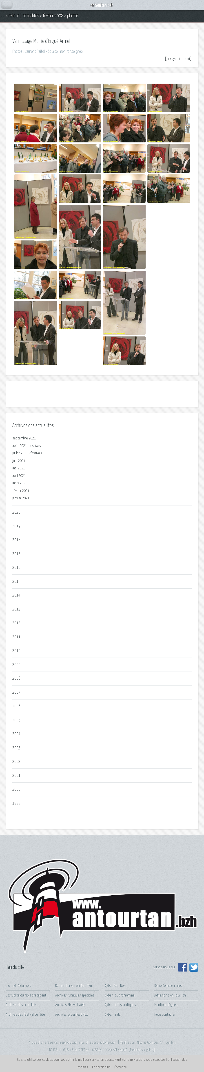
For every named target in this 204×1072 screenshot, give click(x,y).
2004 (16, 734)
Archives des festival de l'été (25, 1015)
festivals (35, 446)
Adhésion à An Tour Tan (170, 995)
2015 (16, 581)
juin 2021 (18, 461)
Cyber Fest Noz (115, 986)
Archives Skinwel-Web (70, 1005)
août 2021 (19, 446)
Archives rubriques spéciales (74, 995)
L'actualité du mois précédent (26, 995)
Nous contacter (164, 1015)
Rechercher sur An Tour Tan (73, 986)
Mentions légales (165, 1005)
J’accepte (120, 1067)
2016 (16, 567)
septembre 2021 (24, 438)
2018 (16, 540)
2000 (16, 789)
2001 (16, 775)
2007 (16, 692)
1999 (16, 803)
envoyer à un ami (178, 59)
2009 (16, 665)
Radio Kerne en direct (169, 986)
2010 (16, 651)
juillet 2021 (20, 453)
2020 (16, 512)
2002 (16, 761)
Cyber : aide (113, 1015)
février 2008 (53, 16)
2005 (16, 720)
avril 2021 (19, 476)
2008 (16, 678)
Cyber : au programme (120, 995)
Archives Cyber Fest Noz (71, 1015)
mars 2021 (19, 483)
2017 (16, 554)
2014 (16, 595)
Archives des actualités (21, 1005)
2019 (16, 526)
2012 (16, 623)
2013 (16, 609)
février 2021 (20, 491)
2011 (16, 637)
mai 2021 (18, 468)
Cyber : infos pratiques (120, 1005)
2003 (16, 748)
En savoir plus (101, 1067)
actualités (31, 16)
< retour (12, 16)
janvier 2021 (20, 498)
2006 (16, 706)
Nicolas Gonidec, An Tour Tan (156, 1043)
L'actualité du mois (18, 986)
